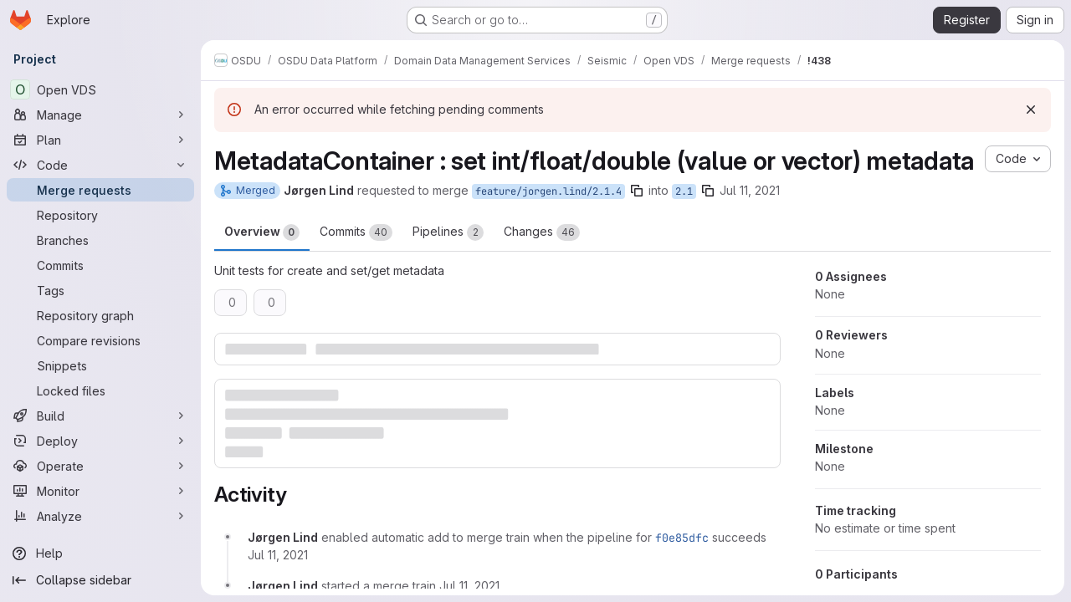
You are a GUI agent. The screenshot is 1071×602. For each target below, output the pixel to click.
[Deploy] (100, 440)
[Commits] (100, 265)
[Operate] (100, 465)
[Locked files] (100, 390)
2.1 (684, 191)
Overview (262, 232)
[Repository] (100, 215)
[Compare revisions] (100, 340)
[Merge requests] (100, 190)
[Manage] (100, 114)
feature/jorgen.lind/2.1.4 (548, 191)
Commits (356, 232)
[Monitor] (100, 491)
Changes (542, 232)
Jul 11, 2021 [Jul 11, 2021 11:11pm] (750, 190)
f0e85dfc (682, 537)
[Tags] (100, 290)
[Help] (100, 553)
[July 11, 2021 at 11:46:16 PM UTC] (469, 586)
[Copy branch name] (637, 191)
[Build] (100, 415)
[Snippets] (100, 365)
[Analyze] (100, 516)
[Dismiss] (1031, 109)
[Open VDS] (100, 89)
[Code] (100, 164)
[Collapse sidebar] (100, 580)
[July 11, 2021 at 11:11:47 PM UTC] (278, 555)
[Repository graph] (100, 315)
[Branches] (100, 240)
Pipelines (448, 232)
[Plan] (100, 139)
